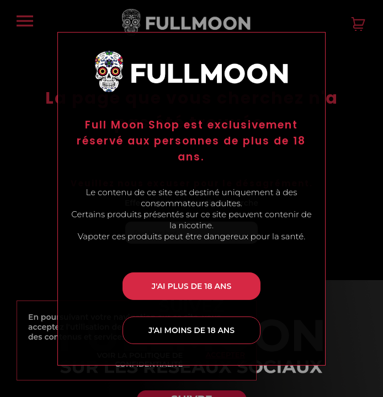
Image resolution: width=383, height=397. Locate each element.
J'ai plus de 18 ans (191, 286)
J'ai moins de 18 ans (191, 330)
